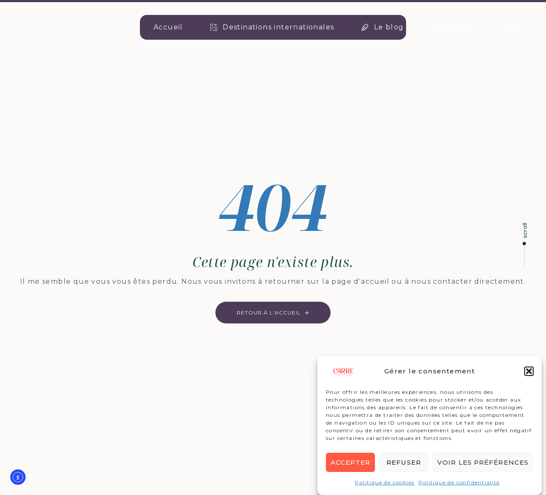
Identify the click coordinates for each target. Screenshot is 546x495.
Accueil (168, 27)
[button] (529, 372)
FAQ (510, 27)
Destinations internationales (272, 27)
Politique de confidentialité (459, 483)
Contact (453, 27)
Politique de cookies (384, 483)
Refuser (403, 463)
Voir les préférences (483, 463)
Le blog (382, 27)
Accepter (350, 463)
